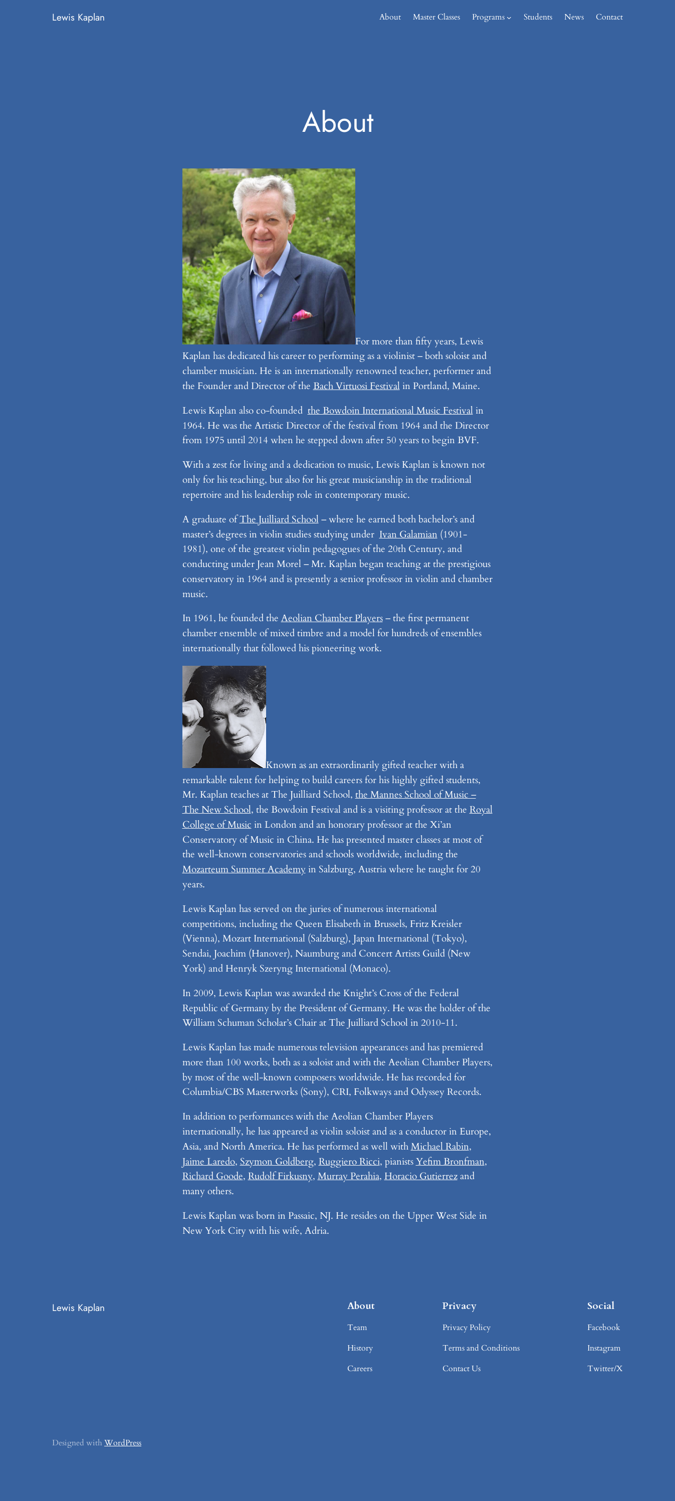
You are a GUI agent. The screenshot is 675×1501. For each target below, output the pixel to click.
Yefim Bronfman (450, 1161)
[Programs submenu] (509, 17)
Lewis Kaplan (78, 17)
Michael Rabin (440, 1146)
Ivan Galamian (408, 534)
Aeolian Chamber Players (332, 618)
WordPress (122, 1442)
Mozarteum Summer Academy (244, 869)
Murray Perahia (348, 1176)
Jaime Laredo (208, 1161)
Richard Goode (212, 1176)
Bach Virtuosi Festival (356, 386)
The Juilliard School (279, 519)
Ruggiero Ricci (349, 1161)
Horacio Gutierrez (421, 1176)
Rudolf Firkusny (280, 1176)
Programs (488, 17)
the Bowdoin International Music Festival (390, 410)
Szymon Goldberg (277, 1161)
